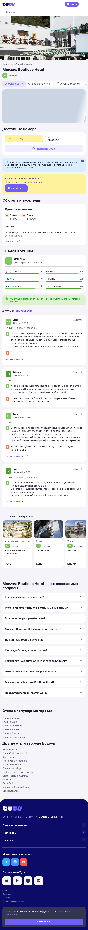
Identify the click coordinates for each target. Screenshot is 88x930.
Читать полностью (17, 359)
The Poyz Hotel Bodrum (14, 760)
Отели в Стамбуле (12, 725)
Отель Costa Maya (11, 768)
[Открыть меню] (83, 4)
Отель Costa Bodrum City (15, 753)
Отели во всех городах (14, 736)
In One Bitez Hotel (11, 764)
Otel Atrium (8, 779)
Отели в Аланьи (10, 729)
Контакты (6, 897)
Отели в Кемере (10, 733)
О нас (5, 890)
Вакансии (6, 894)
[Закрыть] (82, 161)
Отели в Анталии (11, 718)
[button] (6, 862)
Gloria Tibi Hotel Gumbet (15, 775)
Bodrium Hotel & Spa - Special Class (20, 771)
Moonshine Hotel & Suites (15, 787)
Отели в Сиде (9, 721)
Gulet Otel (7, 783)
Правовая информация (13, 901)
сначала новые (25, 310)
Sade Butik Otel (10, 790)
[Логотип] (8, 4)
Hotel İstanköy (9, 749)
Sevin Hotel (8, 756)
